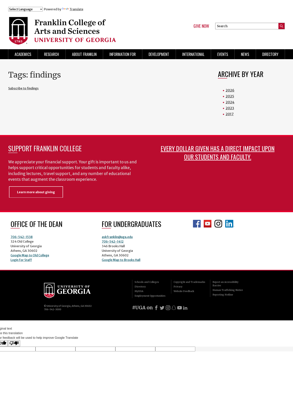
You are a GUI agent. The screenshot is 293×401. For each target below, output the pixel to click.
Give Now (201, 26)
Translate (72, 9)
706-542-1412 (113, 241)
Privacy (178, 286)
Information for (122, 54)
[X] (162, 307)
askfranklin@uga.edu (117, 237)
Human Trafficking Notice (228, 290)
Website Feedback (184, 291)
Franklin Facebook (197, 224)
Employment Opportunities (150, 295)
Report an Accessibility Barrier (225, 284)
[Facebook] (156, 307)
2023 (230, 108)
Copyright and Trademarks (189, 282)
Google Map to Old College (30, 255)
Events (222, 54)
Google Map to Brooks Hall (121, 260)
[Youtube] (179, 307)
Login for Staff (21, 260)
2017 (230, 114)
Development (159, 54)
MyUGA (139, 291)
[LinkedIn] (185, 307)
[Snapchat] (173, 307)
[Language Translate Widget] (25, 9)
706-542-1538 (22, 237)
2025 (230, 96)
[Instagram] (168, 307)
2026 (230, 90)
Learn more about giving (36, 192)
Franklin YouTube (207, 224)
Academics (23, 54)
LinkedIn (229, 224)
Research (51, 54)
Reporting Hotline (223, 294)
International (193, 54)
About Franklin (84, 54)
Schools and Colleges (147, 282)
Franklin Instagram (218, 224)
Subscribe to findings (23, 88)
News (245, 54)
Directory (270, 54)
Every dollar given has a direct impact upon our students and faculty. (218, 152)
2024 (230, 102)
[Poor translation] (14, 343)
